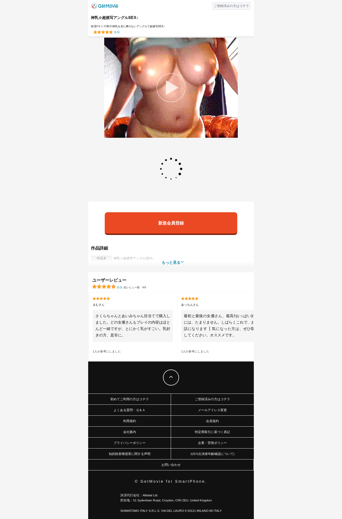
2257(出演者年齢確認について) (212, 453)
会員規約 (212, 421)
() (117, 32)
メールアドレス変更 (212, 410)
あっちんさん (190, 304)
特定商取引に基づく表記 (212, 432)
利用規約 (129, 421)
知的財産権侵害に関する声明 (129, 453)
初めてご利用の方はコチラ (129, 399)
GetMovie (104, 6)
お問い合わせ (171, 465)
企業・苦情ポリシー (212, 443)
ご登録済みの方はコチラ (212, 399)
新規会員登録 (171, 223)
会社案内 (129, 432)
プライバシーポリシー (130, 443)
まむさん (98, 304)
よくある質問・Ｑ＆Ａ (129, 410)
